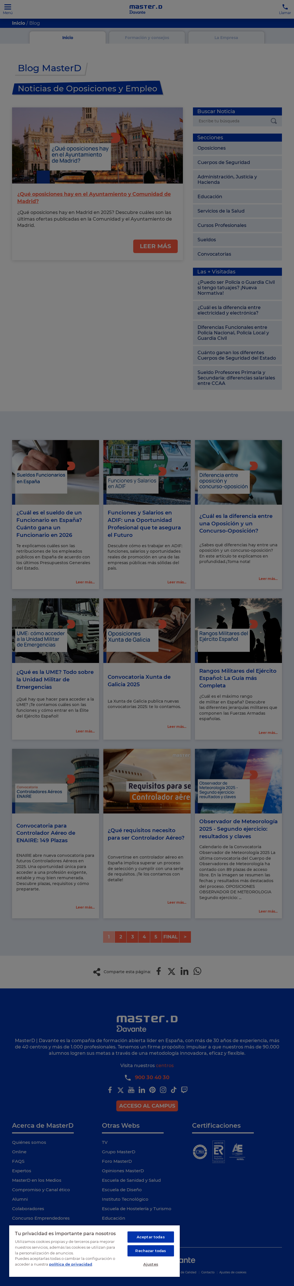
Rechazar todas (150, 1250)
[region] (94, 1250)
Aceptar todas (151, 1236)
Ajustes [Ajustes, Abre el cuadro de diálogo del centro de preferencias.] (150, 1264)
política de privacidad (70, 1263)
